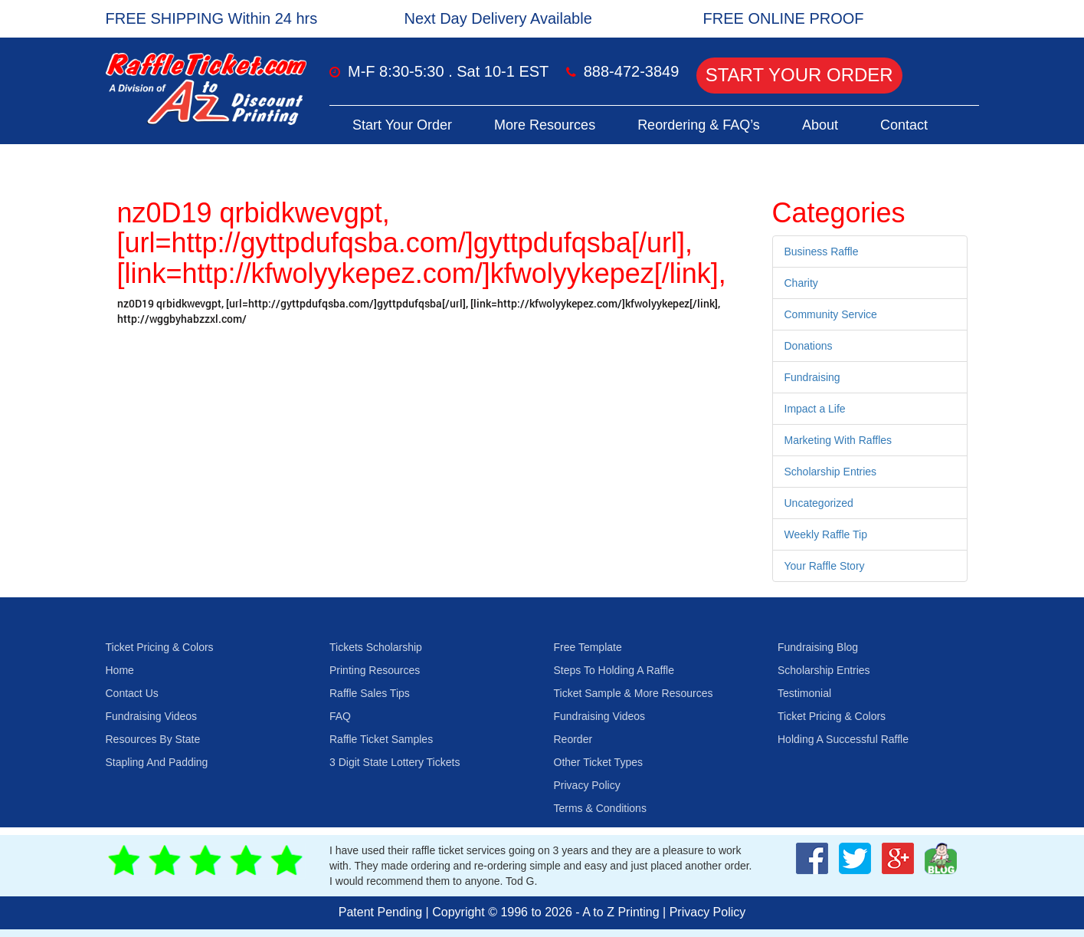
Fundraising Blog (818, 647)
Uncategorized (818, 503)
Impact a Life (815, 409)
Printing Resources (374, 670)
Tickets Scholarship (375, 647)
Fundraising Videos (152, 716)
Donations (808, 346)
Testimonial (804, 693)
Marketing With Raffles (838, 440)
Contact (904, 125)
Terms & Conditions (600, 808)
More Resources (544, 125)
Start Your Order (799, 74)
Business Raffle (821, 251)
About (820, 125)
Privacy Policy (587, 785)
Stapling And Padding (157, 762)
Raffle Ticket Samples (381, 739)
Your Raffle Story (824, 566)
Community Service (830, 314)
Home (120, 670)
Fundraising (812, 377)
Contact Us (132, 693)
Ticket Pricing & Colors (160, 647)
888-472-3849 (632, 71)
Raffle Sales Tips (369, 693)
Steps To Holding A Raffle (614, 670)
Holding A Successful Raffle (843, 739)
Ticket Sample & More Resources (633, 693)
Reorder (573, 739)
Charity (801, 283)
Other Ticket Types (598, 762)
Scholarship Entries (830, 471)
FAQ (340, 716)
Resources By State (153, 739)
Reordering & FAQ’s (698, 125)
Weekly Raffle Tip (825, 534)
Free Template (588, 647)
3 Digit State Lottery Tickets (394, 762)
